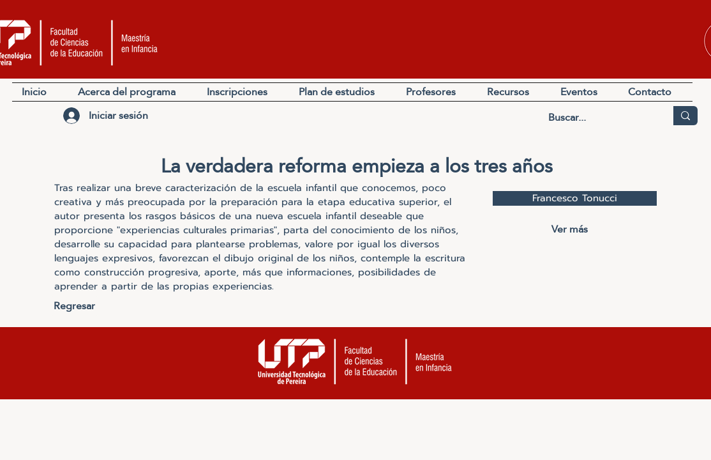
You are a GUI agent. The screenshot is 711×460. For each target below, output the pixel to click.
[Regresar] (74, 306)
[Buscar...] (597, 117)
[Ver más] (569, 230)
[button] (514, 92)
